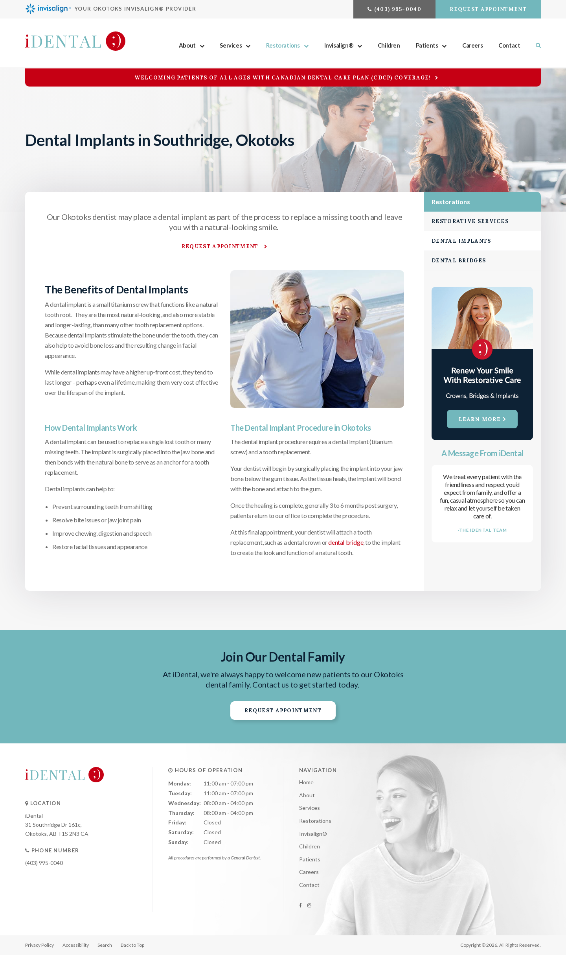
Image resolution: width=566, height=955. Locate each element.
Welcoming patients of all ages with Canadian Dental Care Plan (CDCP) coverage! (283, 77)
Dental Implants (461, 241)
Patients (427, 46)
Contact (509, 46)
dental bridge (345, 542)
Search (534, 46)
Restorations (283, 46)
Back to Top (132, 945)
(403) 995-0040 (397, 9)
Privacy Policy (39, 945)
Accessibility (75, 945)
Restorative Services (470, 221)
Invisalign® (339, 46)
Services (231, 46)
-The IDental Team (482, 530)
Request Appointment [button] (488, 9)
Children (389, 46)
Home (306, 782)
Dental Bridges (459, 260)
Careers (472, 46)
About (187, 46)
